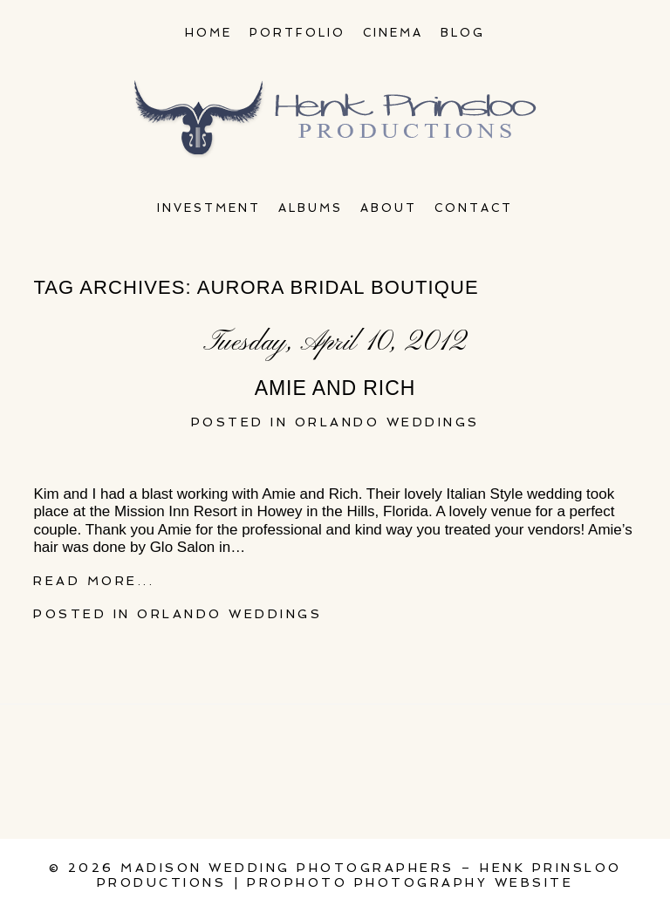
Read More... (93, 581)
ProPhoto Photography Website (410, 882)
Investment (209, 208)
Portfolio (297, 32)
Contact (473, 208)
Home (208, 32)
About (388, 208)
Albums (310, 208)
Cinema (393, 32)
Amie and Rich (335, 388)
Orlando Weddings (387, 422)
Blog (463, 32)
